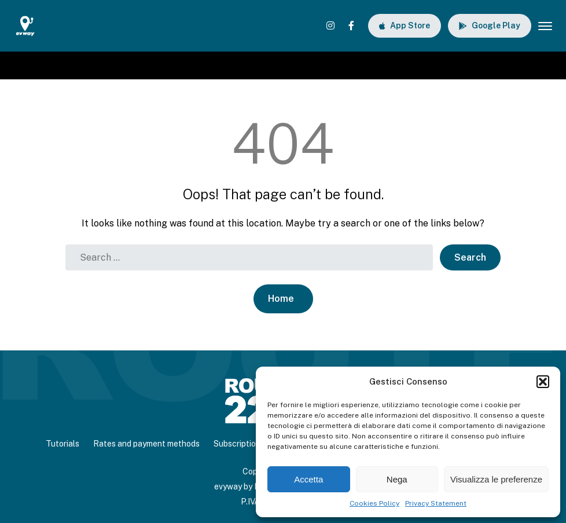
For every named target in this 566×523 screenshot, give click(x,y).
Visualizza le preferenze (496, 479)
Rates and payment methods (146, 443)
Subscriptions (239, 443)
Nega (397, 479)
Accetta (308, 479)
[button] (543, 381)
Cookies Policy (374, 503)
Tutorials (62, 443)
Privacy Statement (435, 503)
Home (281, 298)
